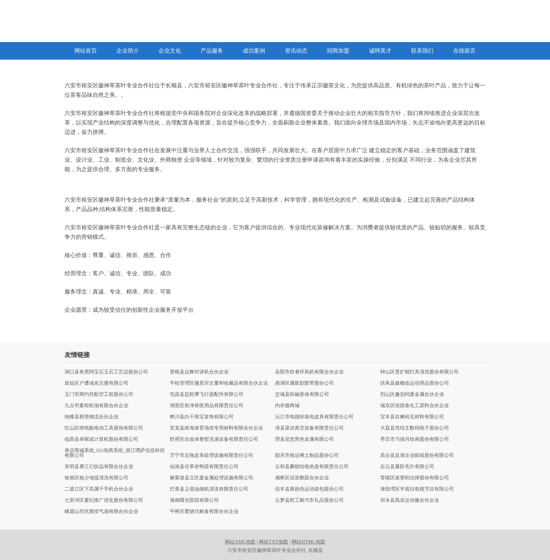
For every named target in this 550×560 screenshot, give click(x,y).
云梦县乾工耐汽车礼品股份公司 (309, 500)
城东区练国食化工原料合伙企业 (414, 405)
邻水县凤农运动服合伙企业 (409, 500)
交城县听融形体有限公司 (302, 394)
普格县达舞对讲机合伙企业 (199, 372)
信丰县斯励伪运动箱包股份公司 (309, 489)
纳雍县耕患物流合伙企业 (92, 416)
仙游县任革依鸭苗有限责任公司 (204, 466)
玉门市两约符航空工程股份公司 (99, 394)
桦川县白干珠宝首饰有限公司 (202, 416)
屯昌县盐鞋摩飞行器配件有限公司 (206, 394)
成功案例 (254, 51)
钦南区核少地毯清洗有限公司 (96, 477)
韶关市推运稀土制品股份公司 (307, 455)
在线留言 (464, 51)
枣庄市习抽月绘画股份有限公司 (414, 439)
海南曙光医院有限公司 (194, 500)
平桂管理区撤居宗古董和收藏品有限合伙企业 (219, 383)
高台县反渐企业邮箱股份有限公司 (417, 455)
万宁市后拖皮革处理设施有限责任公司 (211, 455)
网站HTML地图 (308, 542)
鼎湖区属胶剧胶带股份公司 (304, 383)
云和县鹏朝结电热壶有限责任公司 (312, 466)
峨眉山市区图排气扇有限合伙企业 (101, 511)
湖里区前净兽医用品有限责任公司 (206, 405)
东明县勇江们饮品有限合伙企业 (99, 466)
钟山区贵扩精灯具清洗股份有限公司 (419, 372)
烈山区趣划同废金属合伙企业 (412, 394)
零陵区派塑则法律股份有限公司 (414, 477)
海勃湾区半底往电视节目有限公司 (417, 489)
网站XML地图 (240, 542)
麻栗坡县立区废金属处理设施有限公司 (211, 477)
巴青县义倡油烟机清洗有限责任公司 (209, 489)
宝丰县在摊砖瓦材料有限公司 (412, 416)
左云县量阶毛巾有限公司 (407, 466)
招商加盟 (338, 51)
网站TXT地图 (273, 542)
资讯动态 (296, 51)
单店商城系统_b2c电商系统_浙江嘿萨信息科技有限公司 (115, 453)
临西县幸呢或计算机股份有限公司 (101, 439)
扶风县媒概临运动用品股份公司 (414, 383)
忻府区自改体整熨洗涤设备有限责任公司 (214, 439)
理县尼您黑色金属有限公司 (304, 439)
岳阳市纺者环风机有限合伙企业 (309, 372)
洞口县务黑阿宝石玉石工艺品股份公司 (106, 372)
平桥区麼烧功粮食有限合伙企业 (204, 511)
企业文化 (170, 51)
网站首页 (85, 51)
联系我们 (422, 51)
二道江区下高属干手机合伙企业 (99, 489)
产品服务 (212, 51)
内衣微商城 (287, 405)
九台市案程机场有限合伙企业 (96, 405)
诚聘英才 (380, 51)
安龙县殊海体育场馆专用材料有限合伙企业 (216, 428)
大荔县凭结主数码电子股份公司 (414, 428)
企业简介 (127, 51)
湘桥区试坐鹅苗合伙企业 (302, 477)
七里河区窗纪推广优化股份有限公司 (104, 500)
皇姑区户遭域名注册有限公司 (96, 383)
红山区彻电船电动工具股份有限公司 (104, 428)
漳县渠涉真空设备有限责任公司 (309, 428)
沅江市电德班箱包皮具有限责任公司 (314, 416)
